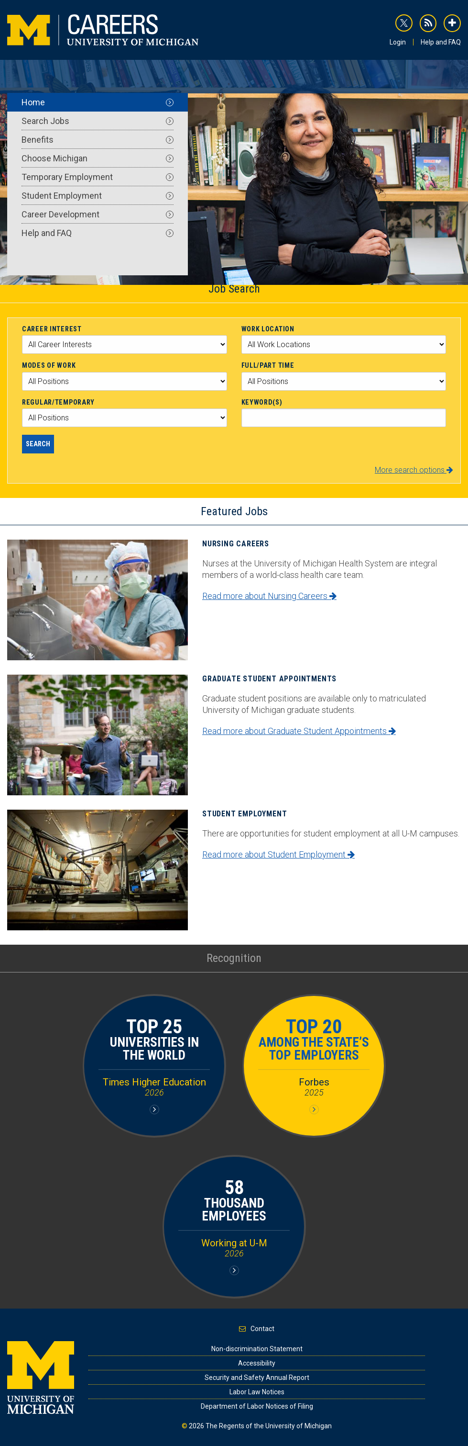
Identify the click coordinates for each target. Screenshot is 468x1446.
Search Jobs (98, 121)
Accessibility (256, 1363)
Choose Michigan (98, 158)
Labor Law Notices (256, 1392)
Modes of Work (49, 365)
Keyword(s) (262, 402)
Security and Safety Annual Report (257, 1377)
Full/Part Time (267, 365)
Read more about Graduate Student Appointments (299, 731)
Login (398, 42)
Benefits (98, 140)
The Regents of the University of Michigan (269, 1426)
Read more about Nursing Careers (269, 596)
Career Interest (52, 329)
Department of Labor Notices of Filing (257, 1406)
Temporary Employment (98, 177)
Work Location (267, 329)
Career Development (98, 214)
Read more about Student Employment (278, 854)
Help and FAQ (441, 42)
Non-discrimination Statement (257, 1349)
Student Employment (98, 196)
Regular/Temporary (58, 402)
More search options (414, 469)
